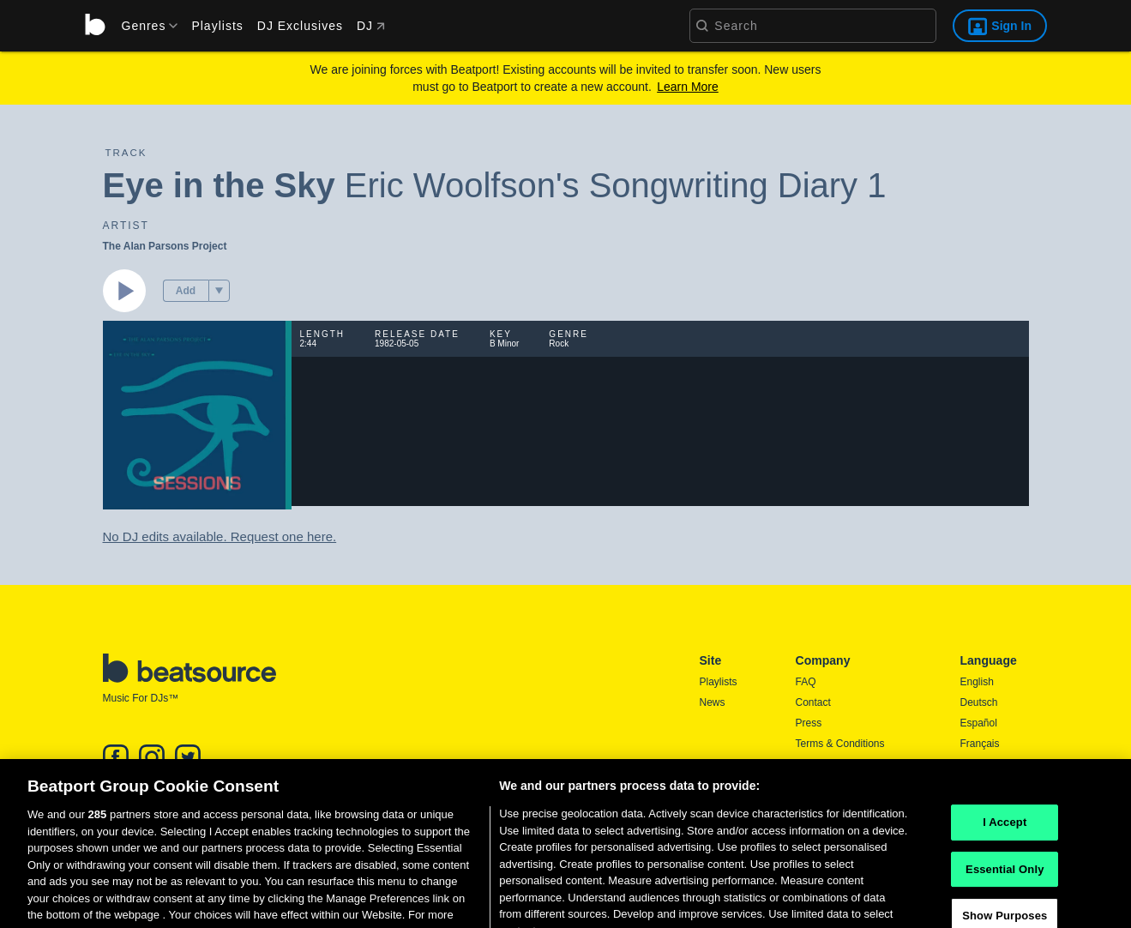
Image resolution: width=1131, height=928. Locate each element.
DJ (371, 26)
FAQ (806, 682)
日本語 (975, 765)
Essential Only (1005, 893)
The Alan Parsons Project (165, 246)
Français (980, 744)
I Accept (1004, 846)
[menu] (144, 26)
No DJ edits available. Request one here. (220, 536)
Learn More (688, 86)
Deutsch (979, 702)
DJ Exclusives (300, 26)
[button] (219, 291)
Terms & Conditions (840, 744)
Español (978, 723)
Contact (813, 702)
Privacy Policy (828, 764)
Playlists (217, 26)
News (712, 702)
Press (809, 723)
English (977, 682)
